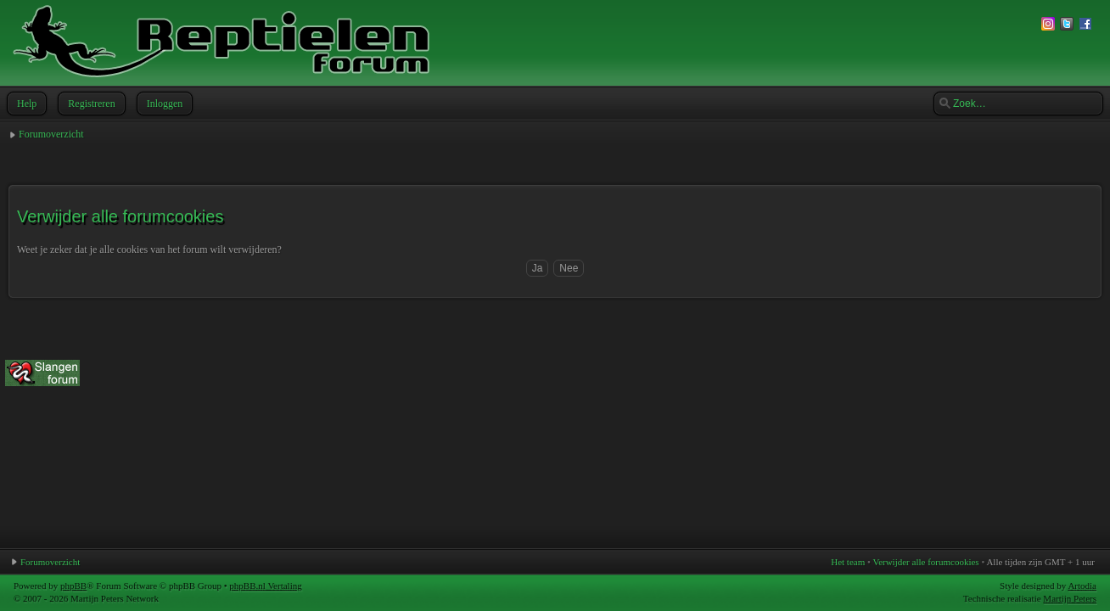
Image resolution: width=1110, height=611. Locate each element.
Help (25, 103)
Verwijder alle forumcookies (925, 562)
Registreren (89, 103)
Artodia (1082, 585)
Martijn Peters (1069, 598)
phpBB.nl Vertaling (265, 585)
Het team (848, 562)
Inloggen (163, 103)
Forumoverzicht (51, 134)
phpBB (73, 585)
